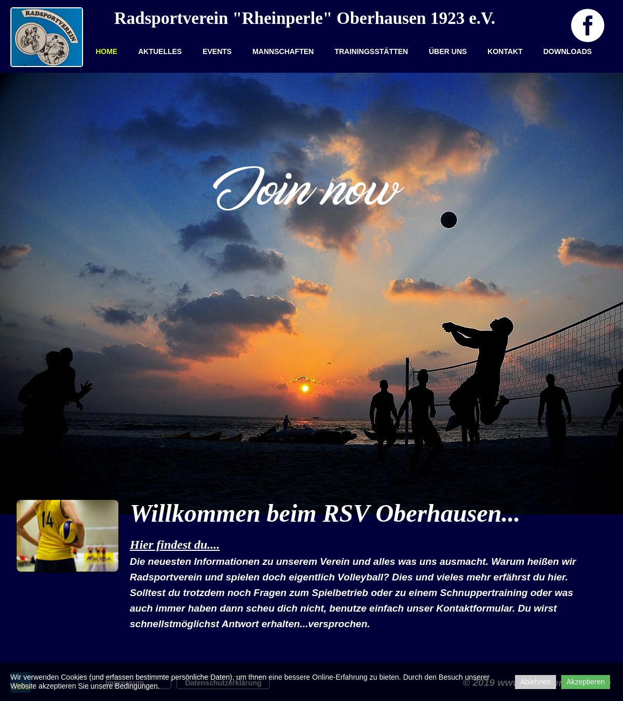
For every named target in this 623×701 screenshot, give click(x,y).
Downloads (568, 51)
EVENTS (217, 51)
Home (106, 51)
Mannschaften (283, 51)
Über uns (448, 51)
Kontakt (504, 51)
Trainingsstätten (371, 51)
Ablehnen (535, 682)
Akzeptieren (585, 682)
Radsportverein (171, 18)
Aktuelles (160, 51)
